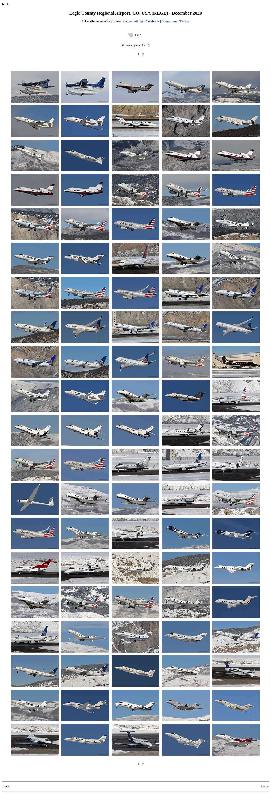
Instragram (169, 21)
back (5, 4)
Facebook (152, 21)
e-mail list (136, 21)
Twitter (184, 21)
